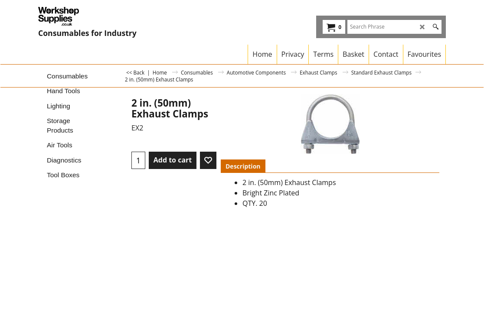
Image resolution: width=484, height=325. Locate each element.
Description (243, 166)
